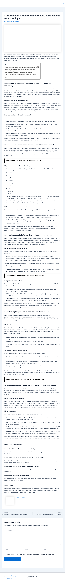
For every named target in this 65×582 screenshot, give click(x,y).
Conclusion (8, 77)
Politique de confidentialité (9, 577)
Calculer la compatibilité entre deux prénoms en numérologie (20, 71)
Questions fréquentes (11, 76)
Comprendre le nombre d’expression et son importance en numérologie (22, 67)
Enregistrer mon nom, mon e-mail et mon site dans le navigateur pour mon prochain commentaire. (30, 554)
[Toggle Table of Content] (37, 65)
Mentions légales (9, 575)
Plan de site (9, 578)
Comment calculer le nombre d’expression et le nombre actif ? (20, 69)
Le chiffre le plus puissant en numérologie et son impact (19, 72)
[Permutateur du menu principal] (63, 3)
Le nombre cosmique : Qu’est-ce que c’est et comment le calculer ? (21, 74)
